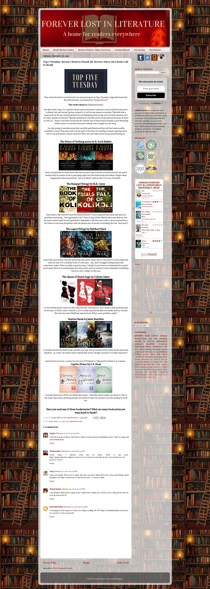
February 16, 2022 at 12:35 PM (76, 507)
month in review (144, 341)
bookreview (141, 338)
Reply (52, 443)
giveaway (147, 364)
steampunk (163, 372)
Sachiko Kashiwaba (149, 219)
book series (53, 421)
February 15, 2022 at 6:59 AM (67, 433)
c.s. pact (62, 421)
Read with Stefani (56, 507)
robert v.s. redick (160, 367)
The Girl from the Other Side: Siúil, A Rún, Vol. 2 (150, 229)
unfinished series (75, 421)
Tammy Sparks (55, 489)
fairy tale (163, 362)
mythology (139, 372)
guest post (139, 369)
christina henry (141, 357)
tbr (146, 352)
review (139, 336)
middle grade (140, 352)
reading (138, 354)
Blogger (119, 579)
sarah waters (151, 377)
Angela (52, 433)
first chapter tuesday (143, 349)
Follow (137, 264)
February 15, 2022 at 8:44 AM (73, 451)
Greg (52, 471)
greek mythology (159, 375)
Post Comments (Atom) (62, 568)
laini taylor (156, 364)
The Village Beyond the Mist (146, 214)
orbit (165, 347)
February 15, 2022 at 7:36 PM (73, 489)
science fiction (148, 354)
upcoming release (160, 349)
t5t (67, 421)
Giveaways (139, 50)
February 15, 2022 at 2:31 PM (66, 471)
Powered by (151, 103)
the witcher (149, 374)
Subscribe (151, 95)
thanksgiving (140, 374)
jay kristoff (155, 359)
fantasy (163, 335)
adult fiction (162, 354)
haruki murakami (155, 357)
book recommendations (157, 352)
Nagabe (139, 235)
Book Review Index (63, 50)
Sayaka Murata (148, 196)
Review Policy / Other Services (94, 50)
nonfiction (157, 346)
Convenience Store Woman (146, 203)
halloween (139, 364)
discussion (145, 359)
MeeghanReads (100, 100)
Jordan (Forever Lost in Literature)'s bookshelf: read (149, 185)
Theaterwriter (55, 451)
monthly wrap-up (156, 344)
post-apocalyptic (151, 372)
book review (151, 335)
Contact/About (122, 50)
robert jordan (142, 377)
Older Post (123, 563)
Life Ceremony (145, 192)
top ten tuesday (158, 338)
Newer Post (49, 563)
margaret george (146, 367)
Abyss (143, 241)
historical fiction (143, 346)
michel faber (162, 369)
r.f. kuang (155, 362)
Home (46, 50)
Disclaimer (155, 50)
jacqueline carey (150, 369)
